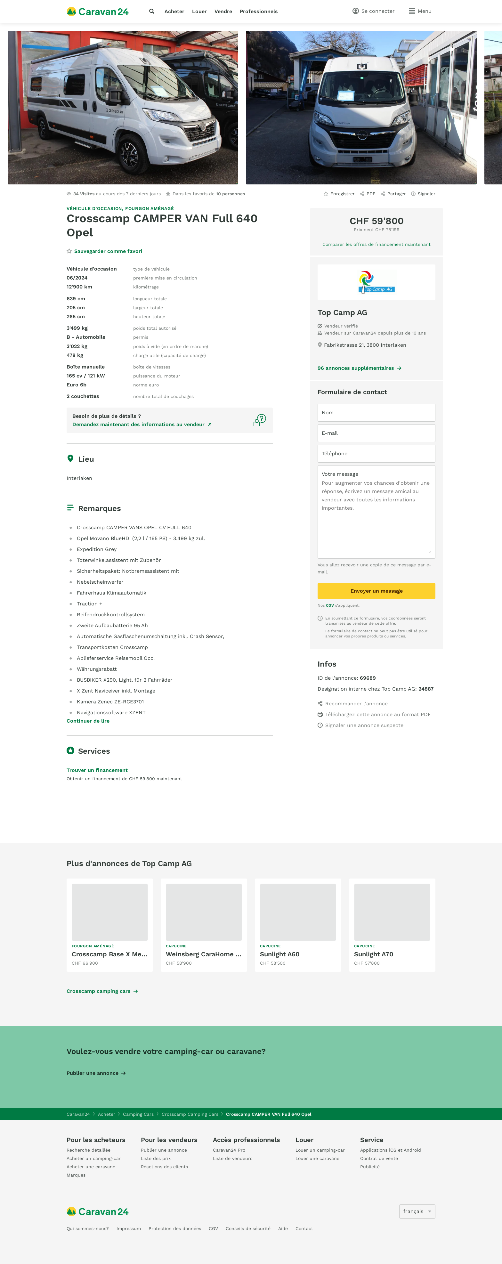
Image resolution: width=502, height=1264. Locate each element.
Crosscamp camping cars (99, 991)
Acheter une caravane (91, 1166)
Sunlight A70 (373, 954)
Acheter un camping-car (94, 1158)
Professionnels (259, 11)
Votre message (340, 474)
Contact (304, 1228)
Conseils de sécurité (248, 1228)
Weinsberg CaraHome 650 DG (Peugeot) (228, 954)
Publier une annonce (92, 1073)
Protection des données (175, 1228)
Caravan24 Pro (229, 1150)
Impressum (129, 1228)
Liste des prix (156, 1158)
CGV (330, 605)
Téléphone (334, 453)
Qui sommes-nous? (88, 1228)
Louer (199, 11)
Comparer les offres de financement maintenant (376, 244)
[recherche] (153, 11)
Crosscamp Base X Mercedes (117, 954)
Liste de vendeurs (232, 1158)
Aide (283, 1228)
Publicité (370, 1166)
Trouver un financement (97, 770)
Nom (328, 412)
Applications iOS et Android (390, 1150)
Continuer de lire (88, 721)
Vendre (223, 11)
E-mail (330, 433)
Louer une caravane (317, 1158)
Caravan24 (78, 1114)
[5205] (417, 1211)
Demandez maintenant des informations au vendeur (138, 424)
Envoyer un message (377, 591)
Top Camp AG (342, 312)
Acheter (174, 11)
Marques (76, 1175)
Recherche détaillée (88, 1150)
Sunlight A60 (280, 954)
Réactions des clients (164, 1166)
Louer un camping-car (320, 1150)
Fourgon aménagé (149, 208)
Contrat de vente (379, 1158)
